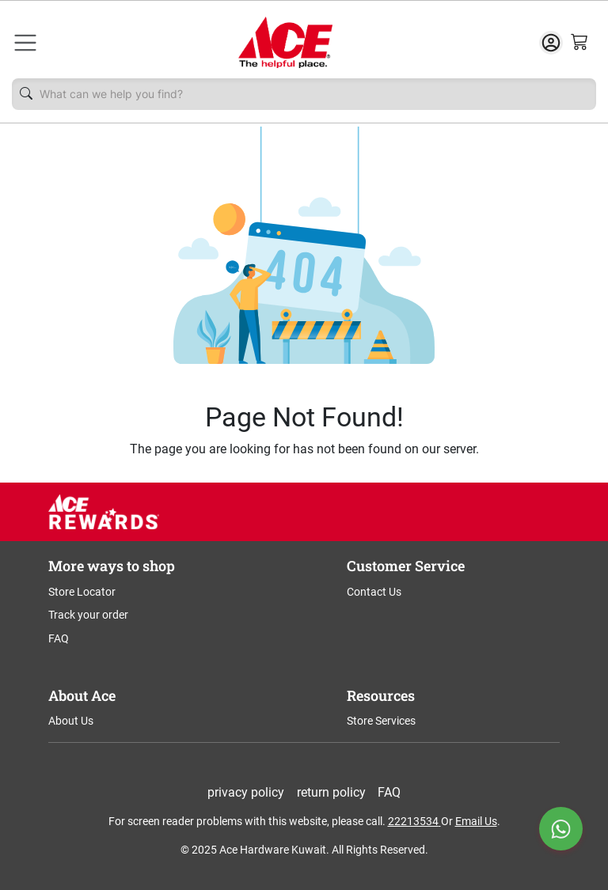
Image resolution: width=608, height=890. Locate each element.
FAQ (58, 638)
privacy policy (245, 792)
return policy (331, 792)
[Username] (313, 94)
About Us (70, 720)
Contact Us (374, 591)
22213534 (413, 821)
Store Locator (82, 591)
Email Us (476, 821)
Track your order (88, 614)
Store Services (381, 720)
